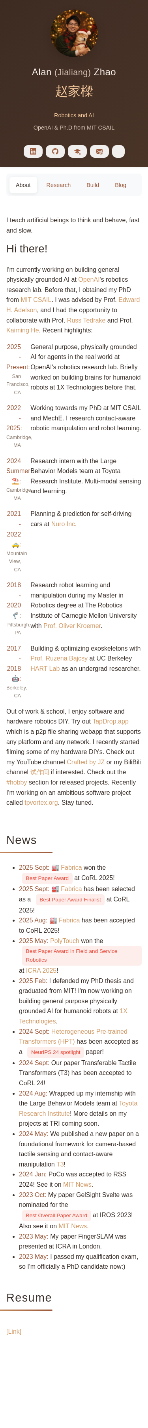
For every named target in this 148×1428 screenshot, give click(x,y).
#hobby (16, 782)
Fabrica (71, 867)
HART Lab (45, 668)
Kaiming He (22, 330)
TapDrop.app (110, 721)
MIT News (77, 1184)
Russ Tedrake (86, 320)
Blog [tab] (120, 185)
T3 (60, 1164)
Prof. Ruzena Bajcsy (59, 658)
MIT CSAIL (36, 299)
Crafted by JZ (86, 762)
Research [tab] (59, 185)
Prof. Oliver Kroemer (72, 625)
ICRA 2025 (41, 970)
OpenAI (88, 279)
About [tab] (23, 185)
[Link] (13, 1331)
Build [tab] (92, 185)
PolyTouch (64, 940)
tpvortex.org (41, 802)
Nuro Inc (63, 524)
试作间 (39, 772)
